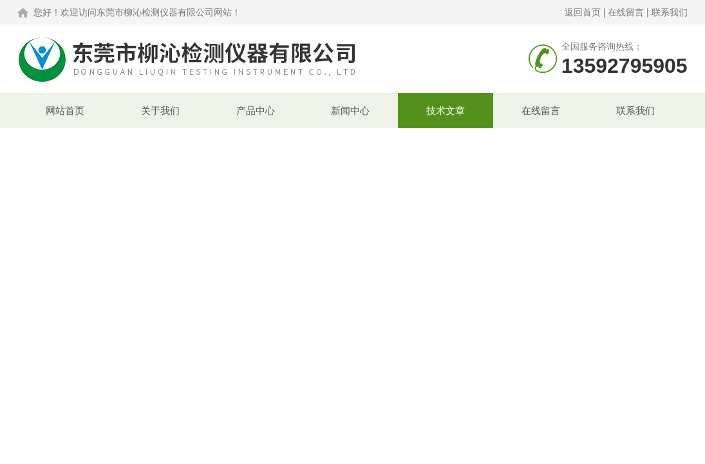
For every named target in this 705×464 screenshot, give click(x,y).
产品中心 (255, 110)
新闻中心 (350, 110)
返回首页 (583, 12)
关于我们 (160, 110)
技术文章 (445, 110)
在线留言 (626, 12)
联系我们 (670, 12)
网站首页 (65, 110)
